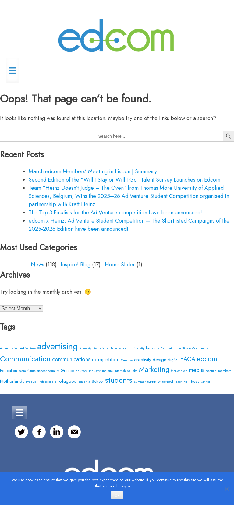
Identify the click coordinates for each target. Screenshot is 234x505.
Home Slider (120, 264)
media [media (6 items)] (196, 370)
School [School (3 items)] (98, 381)
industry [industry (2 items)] (95, 370)
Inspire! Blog (75, 264)
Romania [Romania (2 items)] (84, 381)
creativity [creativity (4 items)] (142, 359)
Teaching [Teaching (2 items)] (181, 381)
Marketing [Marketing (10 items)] (154, 369)
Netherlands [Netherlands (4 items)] (12, 381)
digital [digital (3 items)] (173, 360)
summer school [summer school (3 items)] (160, 381)
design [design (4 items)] (159, 359)
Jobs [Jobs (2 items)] (134, 370)
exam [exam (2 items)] (22, 370)
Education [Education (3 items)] (8, 370)
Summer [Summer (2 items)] (140, 381)
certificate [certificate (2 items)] (184, 348)
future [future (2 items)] (31, 370)
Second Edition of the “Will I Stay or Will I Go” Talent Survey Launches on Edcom (124, 180)
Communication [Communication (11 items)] (25, 358)
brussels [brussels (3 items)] (152, 348)
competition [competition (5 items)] (105, 359)
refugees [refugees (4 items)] (67, 381)
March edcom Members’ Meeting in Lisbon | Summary (93, 171)
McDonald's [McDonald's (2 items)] (179, 370)
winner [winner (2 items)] (205, 381)
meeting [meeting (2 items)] (211, 370)
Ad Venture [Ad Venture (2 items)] (28, 348)
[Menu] (12, 70)
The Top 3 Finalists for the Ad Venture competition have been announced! (115, 212)
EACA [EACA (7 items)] (187, 359)
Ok (117, 495)
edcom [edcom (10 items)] (207, 359)
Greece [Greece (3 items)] (67, 370)
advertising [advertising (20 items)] (57, 346)
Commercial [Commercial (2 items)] (200, 348)
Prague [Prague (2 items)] (31, 381)
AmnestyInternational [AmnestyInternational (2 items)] (94, 348)
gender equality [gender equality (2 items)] (48, 370)
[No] (226, 489)
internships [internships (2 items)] (122, 370)
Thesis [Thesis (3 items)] (194, 381)
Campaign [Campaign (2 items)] (168, 348)
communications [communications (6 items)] (71, 359)
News (37, 264)
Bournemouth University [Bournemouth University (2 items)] (127, 348)
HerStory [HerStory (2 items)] (81, 370)
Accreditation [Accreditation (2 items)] (9, 348)
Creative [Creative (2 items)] (127, 360)
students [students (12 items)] (118, 380)
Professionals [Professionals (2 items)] (46, 381)
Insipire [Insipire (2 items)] (107, 370)
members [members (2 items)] (224, 370)
